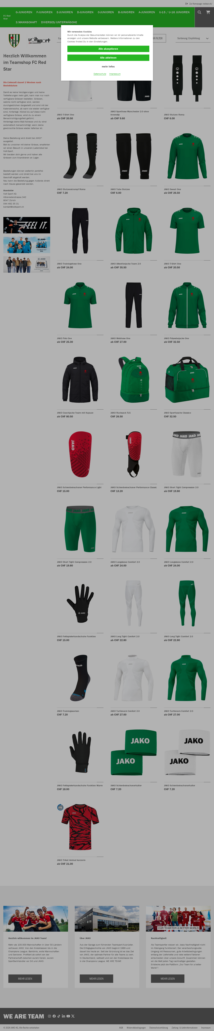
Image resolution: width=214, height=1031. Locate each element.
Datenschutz (100, 73)
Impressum (115, 73)
